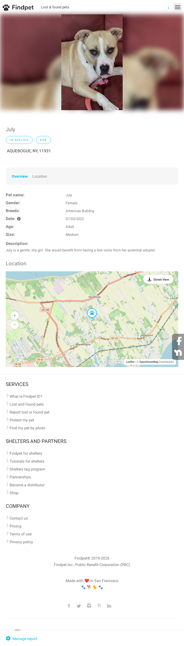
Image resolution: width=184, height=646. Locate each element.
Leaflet (130, 361)
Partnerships (20, 477)
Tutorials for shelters (27, 461)
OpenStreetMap (148, 361)
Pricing (15, 526)
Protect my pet (22, 420)
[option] (92, 62)
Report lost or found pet (29, 412)
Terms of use (21, 534)
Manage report (21, 638)
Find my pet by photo (27, 428)
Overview (20, 176)
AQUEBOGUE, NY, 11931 (29, 150)
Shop (14, 493)
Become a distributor (27, 485)
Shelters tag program (27, 469)
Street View (161, 279)
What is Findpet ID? (26, 396)
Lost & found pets (55, 7)
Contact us (19, 518)
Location (39, 176)
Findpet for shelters (26, 453)
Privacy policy (21, 542)
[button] (88, 308)
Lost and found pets (27, 404)
